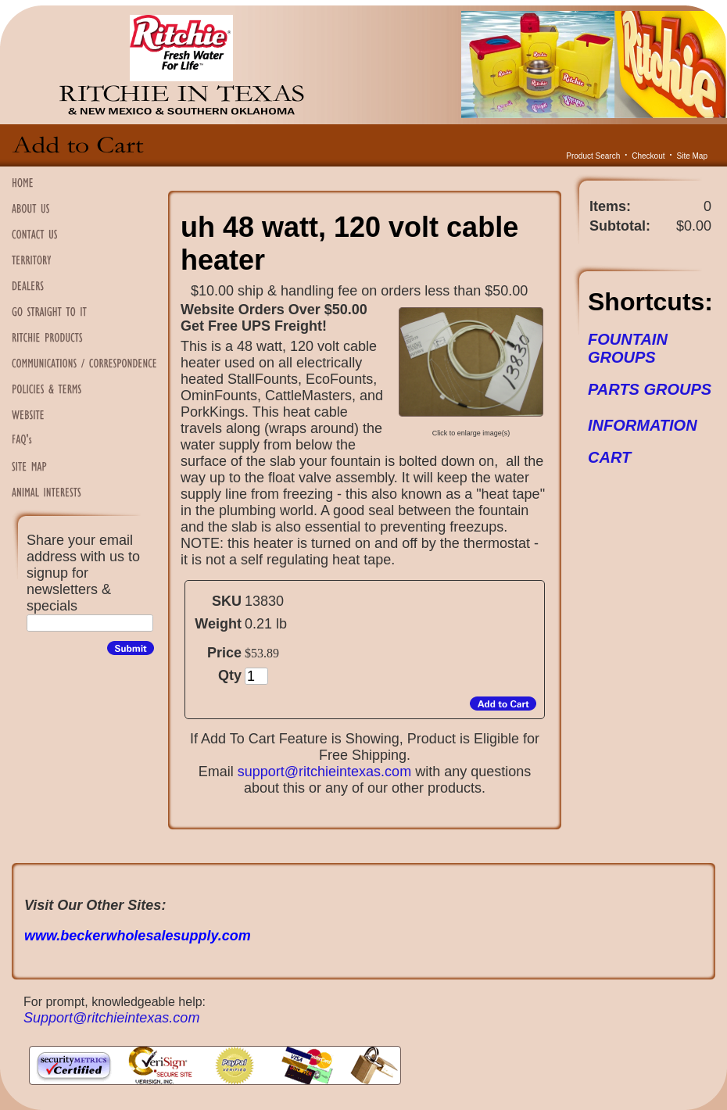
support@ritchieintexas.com (324, 771)
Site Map (692, 156)
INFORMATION (642, 425)
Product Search (593, 156)
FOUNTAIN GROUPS (628, 348)
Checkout (648, 156)
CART (609, 457)
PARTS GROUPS (649, 389)
